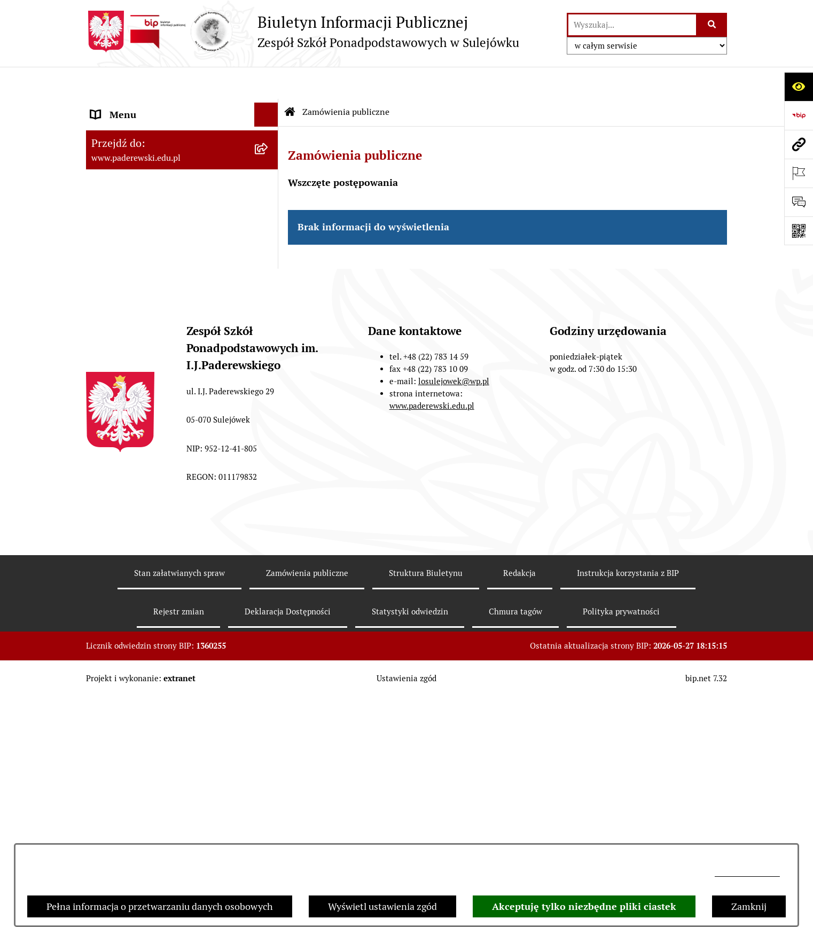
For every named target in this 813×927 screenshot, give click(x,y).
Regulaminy (116, 179)
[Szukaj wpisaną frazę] (712, 25)
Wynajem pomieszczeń (140, 299)
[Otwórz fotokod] (798, 230)
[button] (269, 251)
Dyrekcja (109, 227)
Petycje (106, 347)
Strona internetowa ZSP (142, 395)
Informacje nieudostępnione (151, 419)
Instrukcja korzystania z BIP (628, 803)
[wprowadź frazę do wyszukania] (632, 25)
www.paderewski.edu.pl (431, 635)
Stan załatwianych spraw (179, 803)
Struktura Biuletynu (426, 803)
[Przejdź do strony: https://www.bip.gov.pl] (798, 115)
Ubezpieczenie (121, 371)
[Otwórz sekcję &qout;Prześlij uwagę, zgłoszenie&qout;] (798, 202)
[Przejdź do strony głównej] (302, 31)
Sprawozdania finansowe (144, 203)
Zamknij (749, 906)
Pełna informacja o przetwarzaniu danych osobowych (159, 906)
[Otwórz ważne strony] (798, 173)
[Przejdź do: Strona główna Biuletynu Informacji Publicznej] (290, 80)
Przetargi (110, 275)
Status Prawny (121, 106)
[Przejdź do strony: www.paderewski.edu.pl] (798, 144)
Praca (102, 251)
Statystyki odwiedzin (410, 841)
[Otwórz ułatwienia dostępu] (798, 86)
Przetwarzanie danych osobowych (163, 443)
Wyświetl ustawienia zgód (382, 906)
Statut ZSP (114, 130)
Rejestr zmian (178, 841)
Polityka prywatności (621, 841)
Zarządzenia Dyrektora (139, 155)
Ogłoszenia (114, 323)
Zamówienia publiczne (345, 79)
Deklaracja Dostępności (288, 841)
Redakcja (519, 803)
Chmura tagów (515, 841)
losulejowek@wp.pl (747, 873)
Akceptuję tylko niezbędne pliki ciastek (584, 906)
